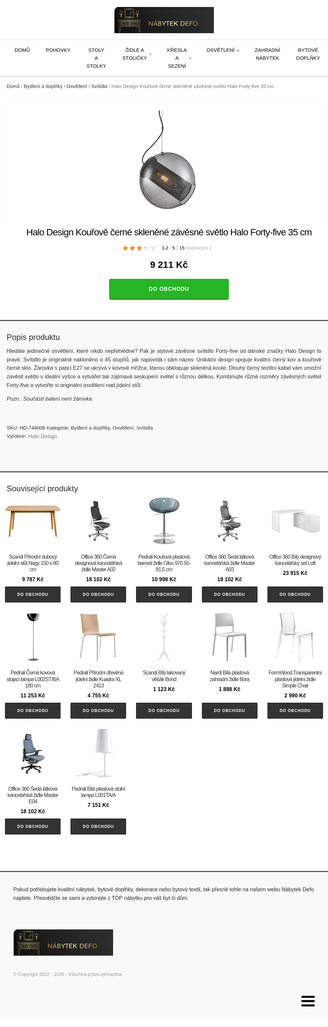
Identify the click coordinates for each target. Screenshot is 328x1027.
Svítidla (99, 86)
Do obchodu (169, 289)
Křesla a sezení (177, 58)
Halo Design (42, 436)
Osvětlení (221, 50)
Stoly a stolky (96, 58)
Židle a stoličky (134, 54)
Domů (22, 50)
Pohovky (58, 50)
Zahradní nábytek (267, 54)
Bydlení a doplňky (43, 86)
